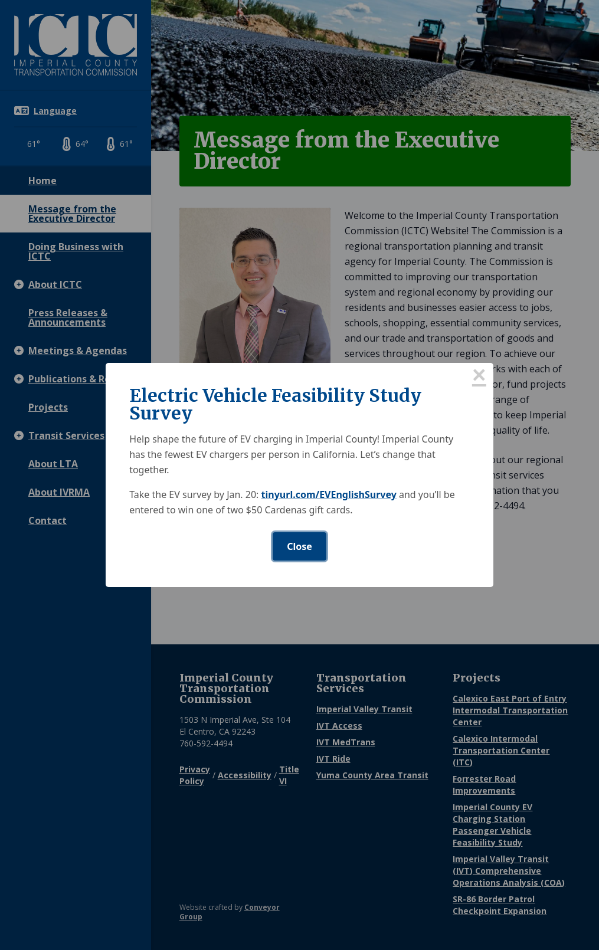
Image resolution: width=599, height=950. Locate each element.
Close (299, 546)
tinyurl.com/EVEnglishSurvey (329, 494)
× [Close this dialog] (479, 377)
